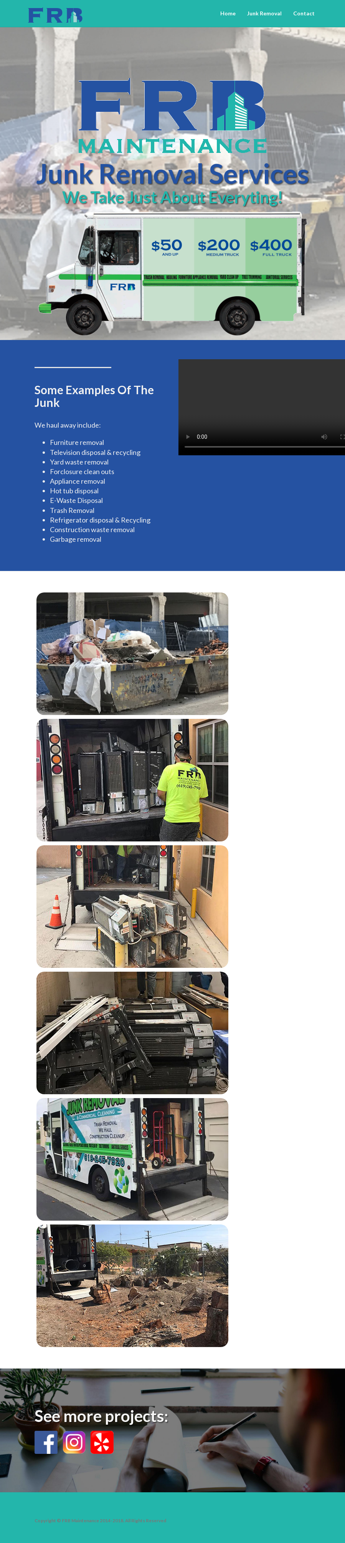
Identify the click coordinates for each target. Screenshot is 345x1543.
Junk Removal (264, 13)
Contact (304, 13)
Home (228, 13)
